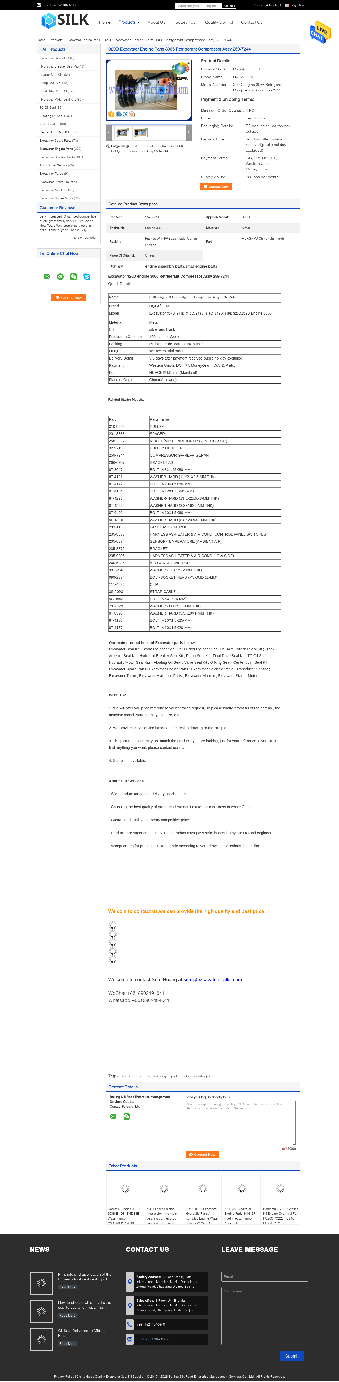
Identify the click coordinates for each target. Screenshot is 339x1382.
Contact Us (251, 21)
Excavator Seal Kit (53, 58)
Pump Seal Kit (50, 83)
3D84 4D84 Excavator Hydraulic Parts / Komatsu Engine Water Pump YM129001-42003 (202, 1218)
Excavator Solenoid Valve (58, 157)
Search (229, 6)
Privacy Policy (64, 1377)
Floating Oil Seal (51, 116)
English (297, 5)
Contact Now (218, 187)
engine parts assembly (133, 1076)
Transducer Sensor (53, 165)
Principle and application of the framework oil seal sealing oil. (84, 1276)
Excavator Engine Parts (83, 40)
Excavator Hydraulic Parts (58, 182)
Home (105, 21)
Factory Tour (185, 21)
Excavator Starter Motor (56, 198)
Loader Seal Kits (51, 75)
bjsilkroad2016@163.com (62, 5)
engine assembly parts (197, 1076)
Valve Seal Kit (49, 124)
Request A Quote (265, 5)
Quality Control (219, 21)
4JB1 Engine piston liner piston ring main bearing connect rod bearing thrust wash (162, 1216)
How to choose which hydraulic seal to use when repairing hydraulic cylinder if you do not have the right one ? (84, 1305)
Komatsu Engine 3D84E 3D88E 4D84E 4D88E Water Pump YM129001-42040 (125, 1216)
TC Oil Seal (48, 108)
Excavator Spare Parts (55, 141)
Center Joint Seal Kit (54, 132)
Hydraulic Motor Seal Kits (58, 99)
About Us (156, 21)
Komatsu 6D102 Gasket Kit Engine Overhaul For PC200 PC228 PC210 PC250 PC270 (280, 1216)
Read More (68, 1287)
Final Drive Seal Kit (53, 91)
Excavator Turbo (51, 174)
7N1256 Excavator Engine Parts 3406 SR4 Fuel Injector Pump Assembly (240, 1216)
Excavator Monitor (53, 190)
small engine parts (165, 1076)
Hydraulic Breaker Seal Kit (59, 66)
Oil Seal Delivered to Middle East (82, 1333)
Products (127, 21)
